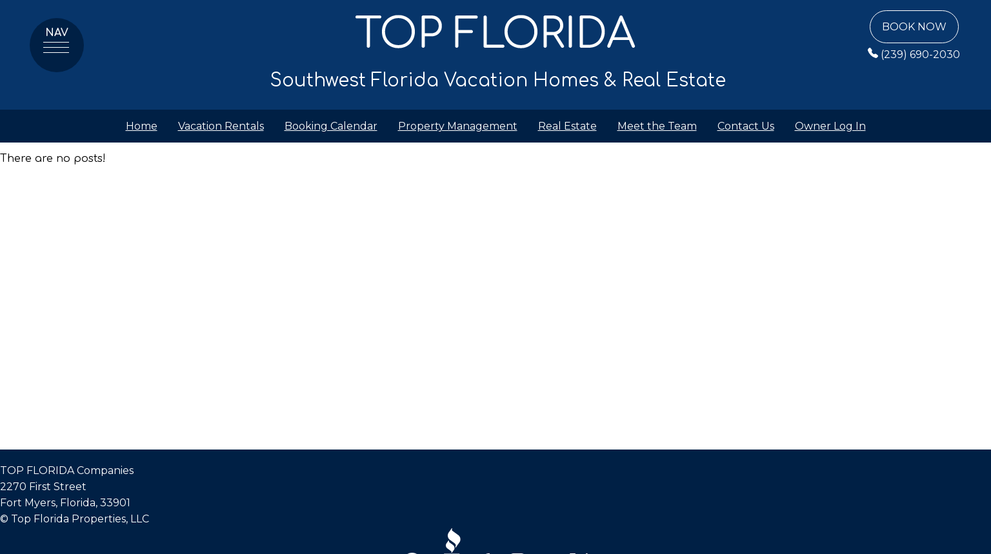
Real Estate (567, 126)
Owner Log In (830, 126)
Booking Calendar (331, 126)
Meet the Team (657, 126)
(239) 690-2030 (914, 54)
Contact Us (745, 126)
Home (141, 126)
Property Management (457, 126)
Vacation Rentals (221, 126)
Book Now (914, 27)
